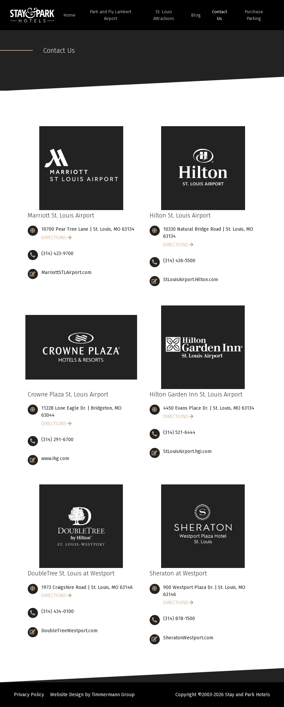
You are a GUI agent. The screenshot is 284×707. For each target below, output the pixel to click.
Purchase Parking (254, 15)
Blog (195, 15)
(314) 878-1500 (179, 618)
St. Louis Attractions (163, 15)
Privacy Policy (29, 695)
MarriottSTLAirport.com (66, 272)
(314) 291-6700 (57, 439)
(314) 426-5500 (179, 261)
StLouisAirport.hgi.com (187, 451)
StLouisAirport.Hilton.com (190, 279)
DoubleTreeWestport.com (69, 631)
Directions (53, 238)
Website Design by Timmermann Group (92, 695)
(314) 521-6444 (179, 432)
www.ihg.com (55, 458)
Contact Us (219, 15)
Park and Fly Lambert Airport (110, 15)
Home (69, 15)
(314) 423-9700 (57, 253)
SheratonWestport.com (188, 638)
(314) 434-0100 (57, 611)
